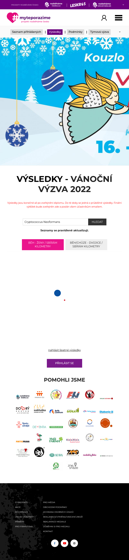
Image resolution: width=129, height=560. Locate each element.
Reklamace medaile (54, 521)
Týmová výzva (99, 31)
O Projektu (21, 502)
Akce (18, 507)
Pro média (49, 502)
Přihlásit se (64, 363)
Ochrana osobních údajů (58, 512)
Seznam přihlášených (26, 31)
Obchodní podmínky (55, 507)
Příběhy (19, 521)
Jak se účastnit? (24, 517)
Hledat (97, 222)
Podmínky (75, 31)
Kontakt (48, 531)
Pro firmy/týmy (24, 526)
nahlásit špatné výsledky (64, 350)
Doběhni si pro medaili (56, 526)
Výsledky (55, 31)
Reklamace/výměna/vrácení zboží (63, 517)
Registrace (21, 512)
